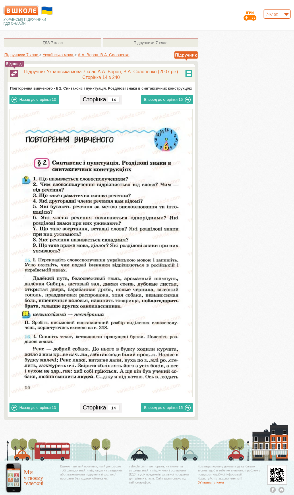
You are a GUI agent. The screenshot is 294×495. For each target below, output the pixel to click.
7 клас (53, 42)
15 (167, 100)
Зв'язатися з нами (211, 482)
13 (33, 100)
